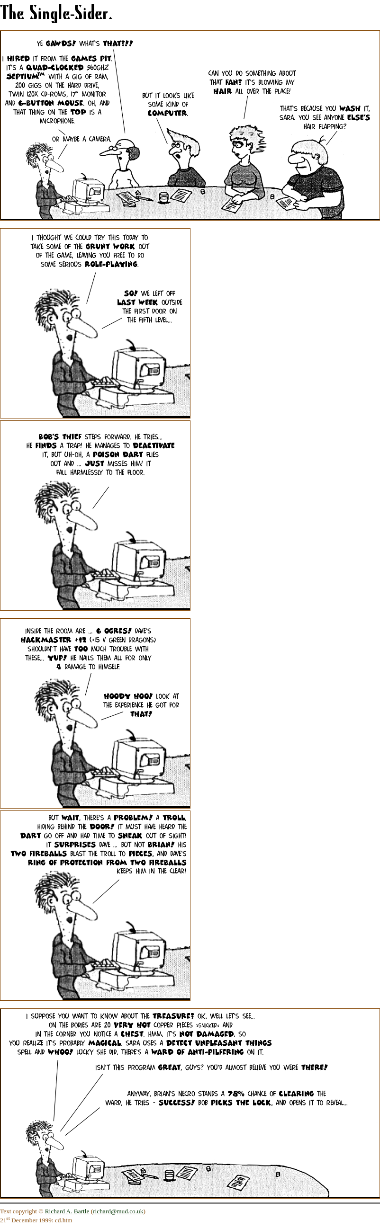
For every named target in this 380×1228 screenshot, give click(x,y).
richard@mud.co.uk (118, 1211)
